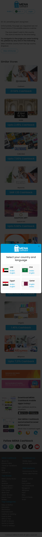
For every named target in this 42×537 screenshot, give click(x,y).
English (12, 273)
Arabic (12, 271)
